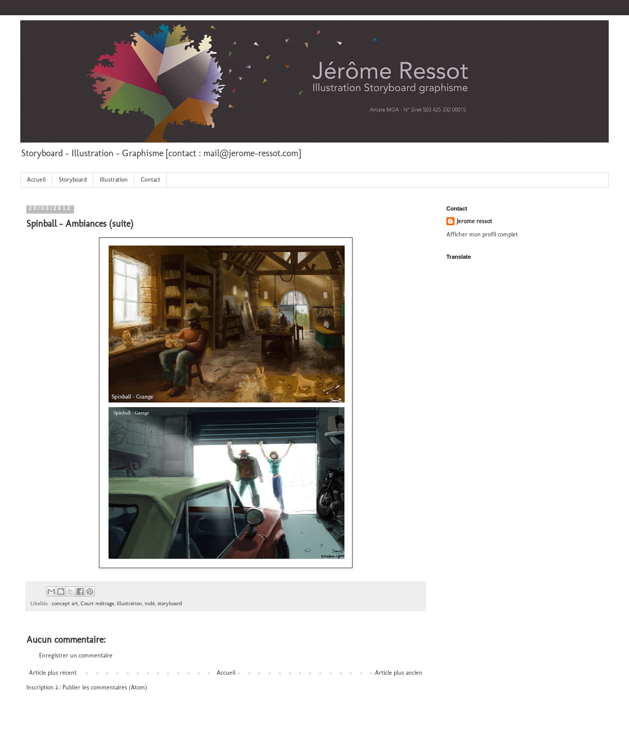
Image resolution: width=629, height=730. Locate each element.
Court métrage (97, 603)
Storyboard (73, 179)
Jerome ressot (474, 221)
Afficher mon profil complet (482, 234)
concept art (65, 603)
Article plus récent (53, 672)
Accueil (36, 179)
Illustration (114, 179)
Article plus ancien (399, 672)
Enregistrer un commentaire (76, 655)
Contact (150, 179)
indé (150, 603)
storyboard (169, 603)
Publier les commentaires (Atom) (104, 687)
